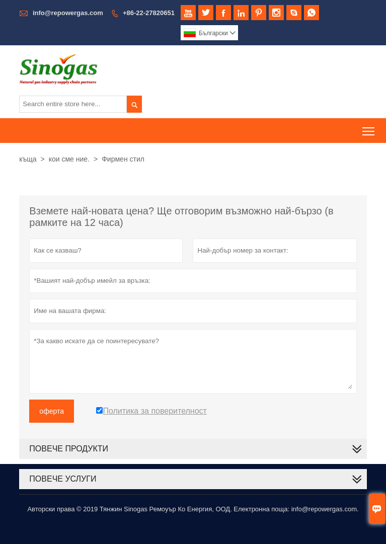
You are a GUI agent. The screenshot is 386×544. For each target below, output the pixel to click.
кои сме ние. (69, 159)
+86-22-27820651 (149, 13)
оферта (51, 411)
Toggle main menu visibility (369, 127)
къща (27, 159)
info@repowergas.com (68, 13)
